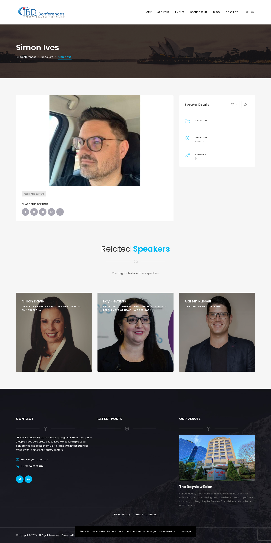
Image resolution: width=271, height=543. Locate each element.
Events (179, 12)
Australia (200, 141)
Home (148, 12)
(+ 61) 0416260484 (32, 466)
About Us (163, 12)
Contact (232, 12)
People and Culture (34, 194)
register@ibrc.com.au (34, 459)
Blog (216, 12)
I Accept (186, 531)
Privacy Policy (122, 514)
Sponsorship (199, 12)
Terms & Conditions (145, 514)
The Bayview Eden (195, 486)
